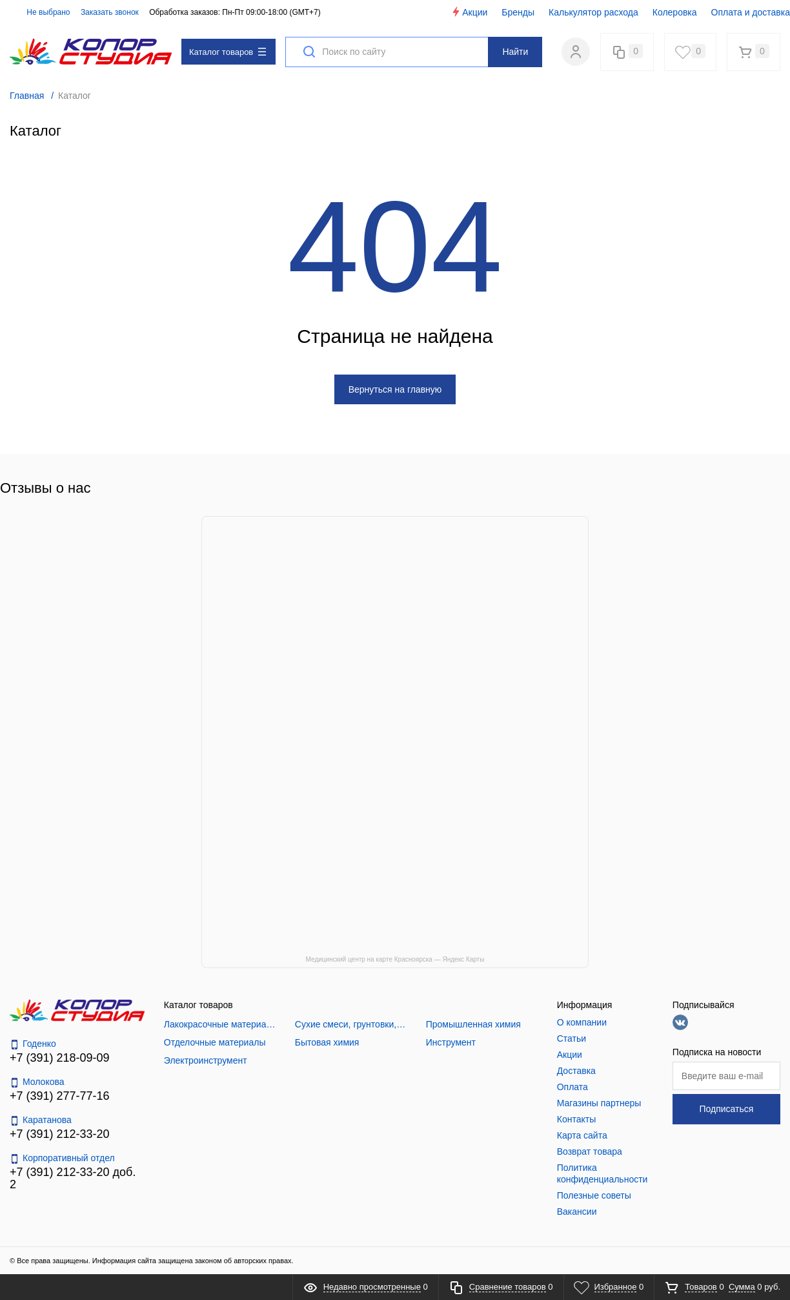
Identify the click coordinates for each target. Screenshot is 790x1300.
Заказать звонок (110, 12)
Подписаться (726, 1109)
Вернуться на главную (395, 389)
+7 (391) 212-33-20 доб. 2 (73, 1178)
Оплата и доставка (750, 12)
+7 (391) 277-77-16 (60, 1095)
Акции (469, 11)
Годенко (33, 1043)
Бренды (517, 12)
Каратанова (41, 1120)
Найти (515, 51)
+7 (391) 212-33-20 (60, 1134)
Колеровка (675, 12)
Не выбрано (41, 12)
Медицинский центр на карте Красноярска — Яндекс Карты (395, 959)
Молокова (37, 1082)
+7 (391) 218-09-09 (60, 1057)
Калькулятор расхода (593, 12)
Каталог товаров (227, 52)
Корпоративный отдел (62, 1158)
